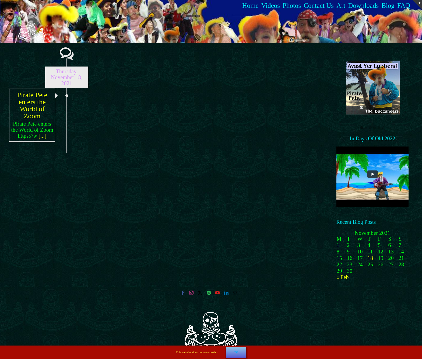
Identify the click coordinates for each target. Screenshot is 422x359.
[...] (42, 136)
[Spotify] (209, 293)
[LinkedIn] (226, 293)
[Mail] (235, 293)
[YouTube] (217, 293)
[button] (362, 128)
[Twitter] (200, 293)
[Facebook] (183, 293)
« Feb (342, 277)
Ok (236, 352)
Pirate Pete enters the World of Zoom (32, 105)
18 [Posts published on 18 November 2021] (370, 258)
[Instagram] (191, 293)
